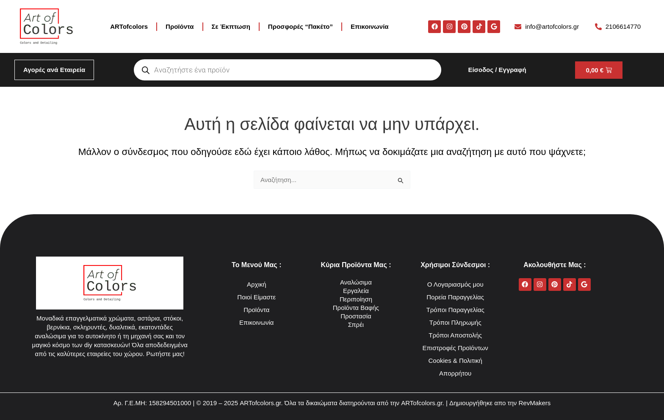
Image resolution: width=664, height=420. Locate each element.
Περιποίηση (356, 299)
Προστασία (355, 316)
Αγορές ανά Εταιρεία (54, 69)
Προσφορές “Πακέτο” (300, 26)
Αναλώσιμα (356, 282)
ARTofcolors (129, 26)
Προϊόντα (180, 26)
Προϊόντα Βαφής (356, 307)
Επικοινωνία (370, 26)
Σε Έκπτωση (231, 26)
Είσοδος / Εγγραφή (497, 69)
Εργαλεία (356, 290)
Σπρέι (356, 324)
